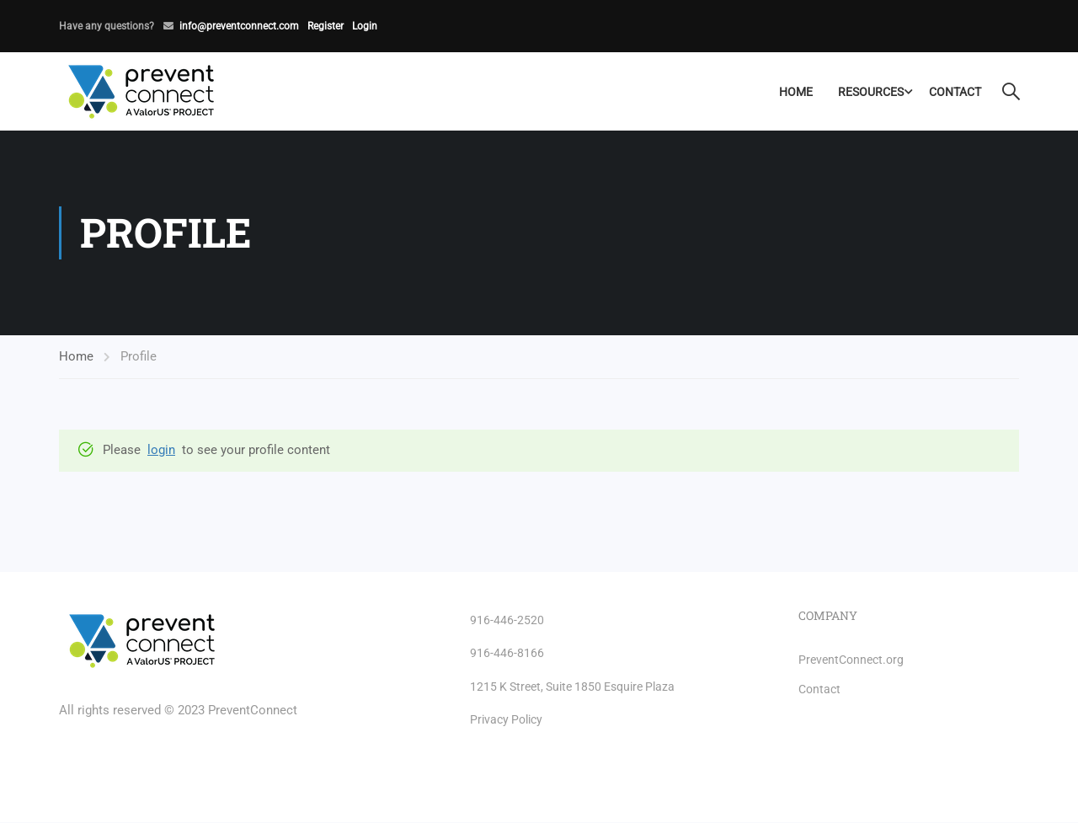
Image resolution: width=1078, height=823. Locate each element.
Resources (870, 92)
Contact (954, 92)
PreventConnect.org (851, 659)
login (161, 450)
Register (325, 26)
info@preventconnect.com (239, 26)
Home (795, 92)
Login (364, 26)
